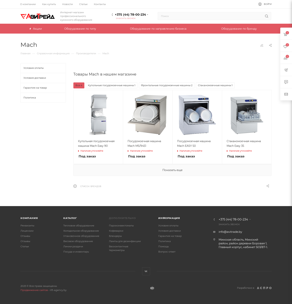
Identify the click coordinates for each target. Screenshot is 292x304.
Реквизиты (27, 225)
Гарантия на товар (170, 235)
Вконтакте (146, 271)
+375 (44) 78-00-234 (130, 14)
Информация (169, 218)
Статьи (24, 246)
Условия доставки (169, 230)
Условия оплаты (168, 225)
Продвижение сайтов (34, 290)
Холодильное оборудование (81, 230)
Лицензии (27, 230)
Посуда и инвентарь (76, 251)
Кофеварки (116, 230)
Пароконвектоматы (121, 225)
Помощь (163, 246)
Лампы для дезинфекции (125, 241)
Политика (164, 241)
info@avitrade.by (230, 232)
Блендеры (115, 235)
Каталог (70, 218)
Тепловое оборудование (78, 225)
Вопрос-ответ (166, 251)
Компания (29, 218)
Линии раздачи (73, 246)
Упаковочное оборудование (81, 235)
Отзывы (25, 235)
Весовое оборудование (78, 241)
